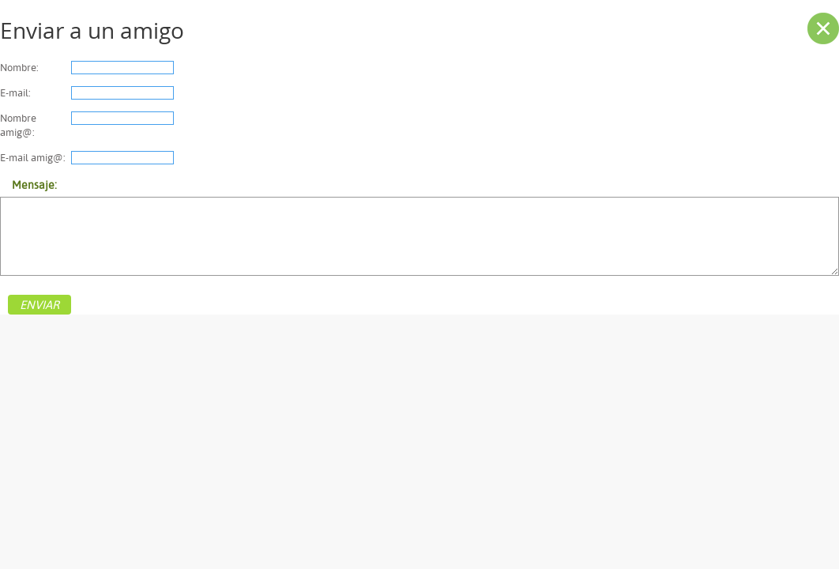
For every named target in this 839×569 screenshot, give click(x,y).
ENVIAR (39, 304)
